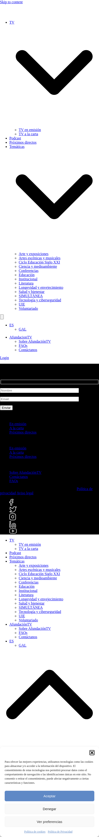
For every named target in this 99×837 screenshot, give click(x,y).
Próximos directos (23, 432)
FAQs (23, 346)
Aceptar (50, 796)
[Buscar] (2, 316)
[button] (92, 752)
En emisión (17, 424)
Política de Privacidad (60, 831)
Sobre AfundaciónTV (35, 341)
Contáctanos (28, 350)
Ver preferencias (49, 822)
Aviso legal (25, 493)
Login (4, 358)
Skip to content (11, 2)
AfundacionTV (20, 337)
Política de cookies (35, 831)
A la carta (16, 428)
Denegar (49, 809)
